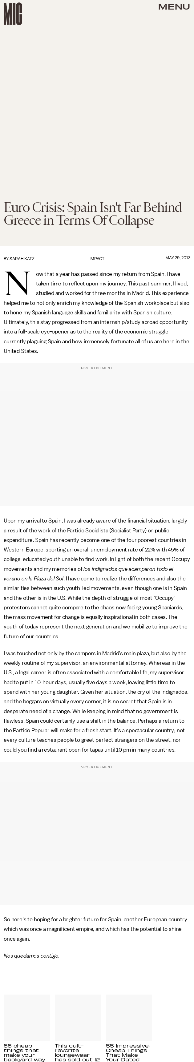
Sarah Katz (22, 258)
